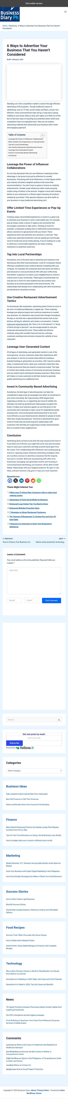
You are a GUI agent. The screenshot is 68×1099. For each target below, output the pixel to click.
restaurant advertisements (17, 324)
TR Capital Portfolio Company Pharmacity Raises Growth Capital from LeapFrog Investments (34, 1008)
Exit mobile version (34, 3)
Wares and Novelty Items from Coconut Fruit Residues (27, 805)
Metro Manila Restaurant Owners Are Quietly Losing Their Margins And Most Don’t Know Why (32, 828)
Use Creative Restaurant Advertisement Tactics (25, 147)
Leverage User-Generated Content (20, 150)
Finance (11, 820)
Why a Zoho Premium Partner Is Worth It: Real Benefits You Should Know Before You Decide (32, 972)
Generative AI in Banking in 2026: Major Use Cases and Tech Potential (34, 979)
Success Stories (17, 892)
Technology (14, 964)
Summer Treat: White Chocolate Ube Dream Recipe (26, 935)
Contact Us (26, 1065)
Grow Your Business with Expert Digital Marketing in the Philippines (33, 872)
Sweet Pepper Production (33, 1069)
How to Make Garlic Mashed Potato (20, 941)
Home (4, 26)
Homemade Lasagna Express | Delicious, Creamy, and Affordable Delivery (32, 911)
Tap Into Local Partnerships (18, 144)
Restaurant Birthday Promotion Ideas (24, 508)
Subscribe (14, 744)
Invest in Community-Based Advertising (22, 153)
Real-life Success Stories (16, 905)
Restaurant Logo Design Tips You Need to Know (28, 504)
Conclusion (12, 155)
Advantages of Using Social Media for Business (28, 500)
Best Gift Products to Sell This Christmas (22, 800)
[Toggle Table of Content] (41, 135)
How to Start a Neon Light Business (20, 899)
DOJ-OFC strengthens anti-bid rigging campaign (25, 1015)
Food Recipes (15, 928)
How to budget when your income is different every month (29, 841)
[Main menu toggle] (65, 11)
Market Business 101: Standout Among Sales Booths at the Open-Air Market (33, 864)
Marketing (13, 26)
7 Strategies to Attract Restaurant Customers (27, 512)
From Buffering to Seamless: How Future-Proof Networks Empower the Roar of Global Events (32, 1022)
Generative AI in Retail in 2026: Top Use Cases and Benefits (29, 985)
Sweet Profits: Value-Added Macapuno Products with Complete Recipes (31, 947)
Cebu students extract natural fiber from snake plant (27, 794)
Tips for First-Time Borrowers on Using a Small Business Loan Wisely (33, 836)
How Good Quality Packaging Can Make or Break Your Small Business (34, 877)
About (33, 1091)
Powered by (20, 748)
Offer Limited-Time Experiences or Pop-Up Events (26, 142)
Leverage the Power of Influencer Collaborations (25, 139)
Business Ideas (16, 787)
